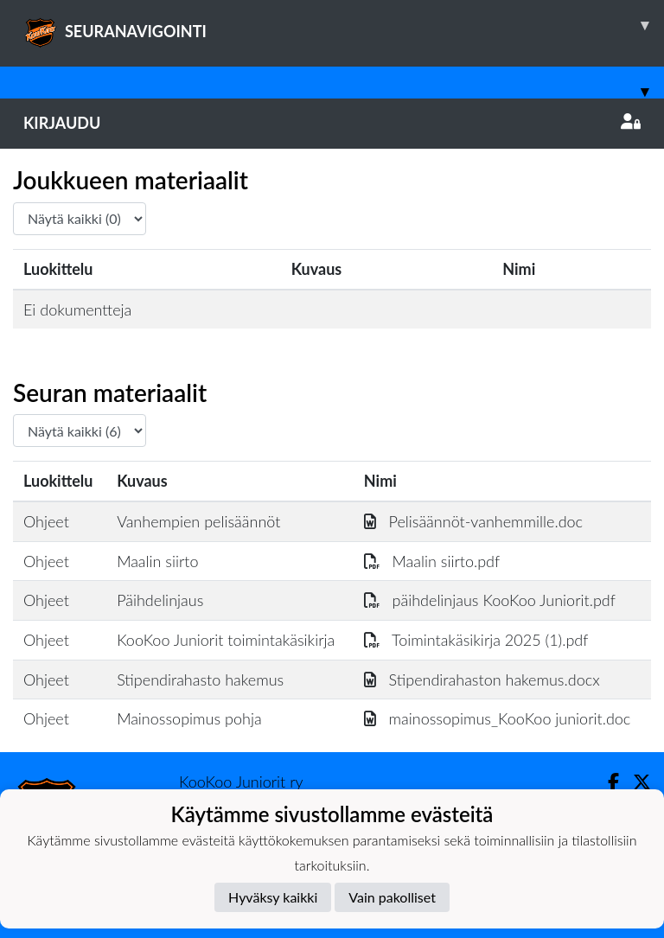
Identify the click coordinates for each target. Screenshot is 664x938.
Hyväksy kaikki (272, 897)
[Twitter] (635, 782)
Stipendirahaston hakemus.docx (482, 679)
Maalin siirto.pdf (432, 561)
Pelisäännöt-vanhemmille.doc (473, 521)
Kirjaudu (332, 122)
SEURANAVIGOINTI (343, 25)
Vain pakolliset (392, 897)
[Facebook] (606, 782)
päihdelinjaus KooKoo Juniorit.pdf (490, 599)
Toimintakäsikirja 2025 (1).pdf (476, 639)
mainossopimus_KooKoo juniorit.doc (497, 718)
